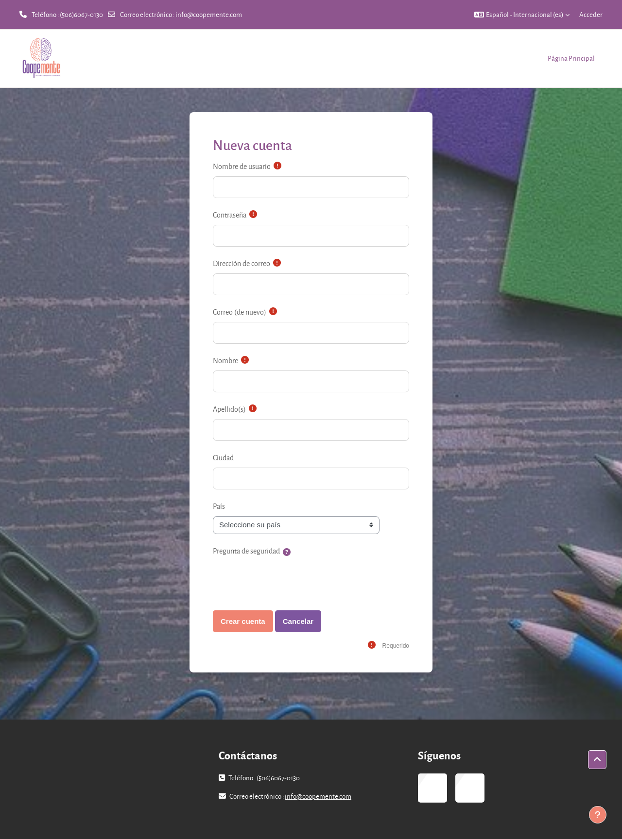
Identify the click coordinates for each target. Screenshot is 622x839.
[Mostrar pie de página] (597, 814)
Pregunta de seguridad (246, 551)
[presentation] (287, 580)
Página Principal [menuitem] (571, 58)
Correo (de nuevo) (239, 312)
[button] (521, 14)
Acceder (591, 14)
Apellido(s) (229, 409)
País (219, 506)
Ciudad (223, 458)
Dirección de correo (241, 263)
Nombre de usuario (242, 166)
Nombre (225, 360)
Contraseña (229, 215)
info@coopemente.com (208, 14)
